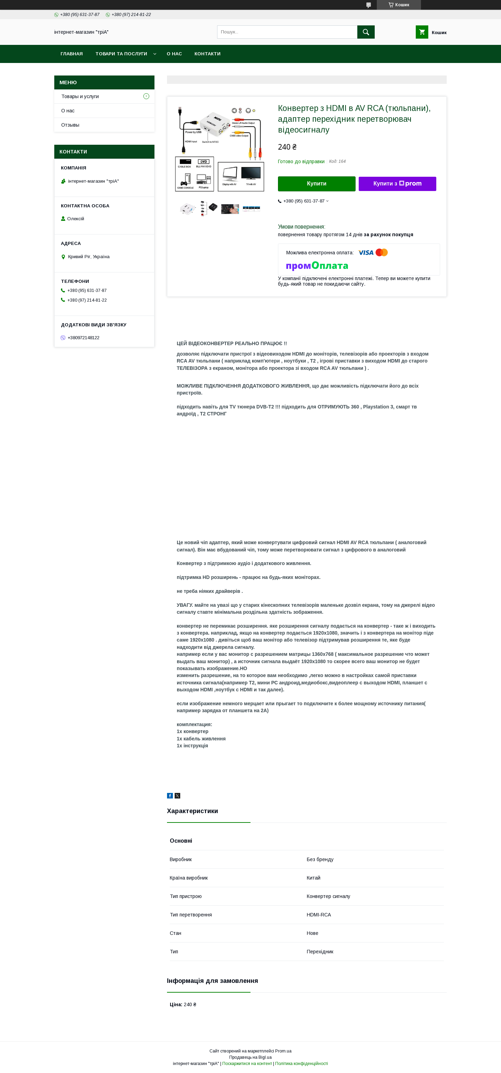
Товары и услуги (80, 96)
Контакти (207, 53)
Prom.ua (283, 1051)
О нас (174, 53)
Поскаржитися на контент (247, 1063)
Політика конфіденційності (301, 1063)
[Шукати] (366, 32)
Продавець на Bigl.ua (250, 1057)
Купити (317, 183)
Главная (72, 53)
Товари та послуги (121, 53)
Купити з (397, 184)
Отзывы (70, 125)
